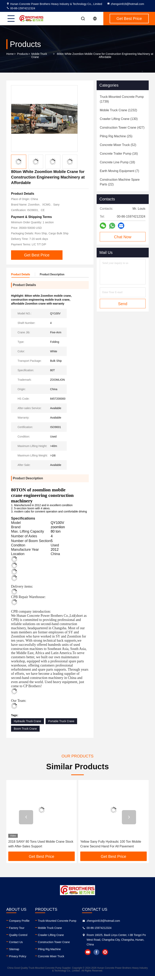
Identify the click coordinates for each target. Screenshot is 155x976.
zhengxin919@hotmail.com (125, 4)
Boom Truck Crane (25, 728)
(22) (120, 182)
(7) (119, 171)
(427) (122, 127)
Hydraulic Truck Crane (27, 721)
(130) (119, 119)
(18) (117, 162)
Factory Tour (16, 927)
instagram (105, 952)
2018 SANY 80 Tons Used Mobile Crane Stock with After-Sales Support (40, 844)
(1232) (118, 110)
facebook (96, 952)
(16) (119, 153)
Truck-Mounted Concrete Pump (57, 920)
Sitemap (14, 949)
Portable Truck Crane (61, 721)
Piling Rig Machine (49, 949)
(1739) (122, 99)
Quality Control (18, 935)
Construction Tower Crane (54, 942)
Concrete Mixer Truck (51, 956)
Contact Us (16, 942)
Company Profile (19, 920)
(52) (118, 145)
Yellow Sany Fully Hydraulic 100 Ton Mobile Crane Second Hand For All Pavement (110, 844)
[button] (26, 817)
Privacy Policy (17, 956)
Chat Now (122, 237)
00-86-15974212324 (20, 8)
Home (10, 53)
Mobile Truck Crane (39, 55)
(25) (116, 136)
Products (22, 53)
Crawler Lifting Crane (51, 935)
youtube (88, 952)
